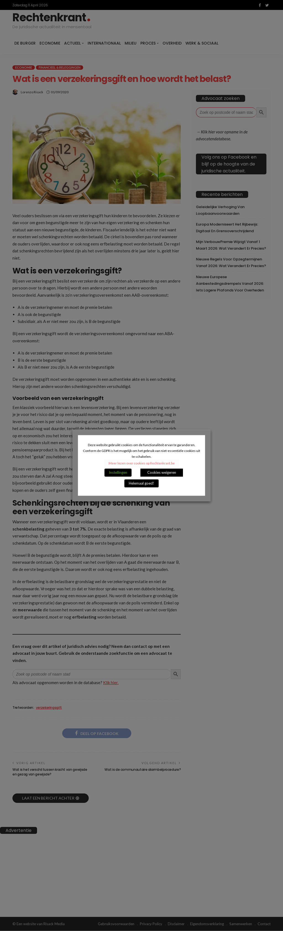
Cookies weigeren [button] (161, 472)
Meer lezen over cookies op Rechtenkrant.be (142, 463)
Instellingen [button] (118, 472)
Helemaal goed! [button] (141, 483)
